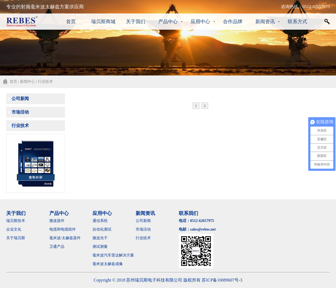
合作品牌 (232, 21)
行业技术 (20, 125)
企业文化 (13, 229)
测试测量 (100, 247)
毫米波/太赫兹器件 (65, 238)
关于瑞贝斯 (15, 238)
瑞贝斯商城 (103, 21)
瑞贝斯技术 (15, 221)
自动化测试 (101, 229)
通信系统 (100, 221)
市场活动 (20, 112)
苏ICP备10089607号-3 (222, 280)
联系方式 (297, 21)
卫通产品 (56, 247)
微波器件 (56, 221)
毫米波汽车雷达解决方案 (113, 255)
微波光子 (100, 238)
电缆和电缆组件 (62, 229)
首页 (71, 21)
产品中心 (168, 21)
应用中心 (200, 21)
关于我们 (135, 21)
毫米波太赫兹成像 (111, 264)
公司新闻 (20, 98)
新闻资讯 (265, 21)
